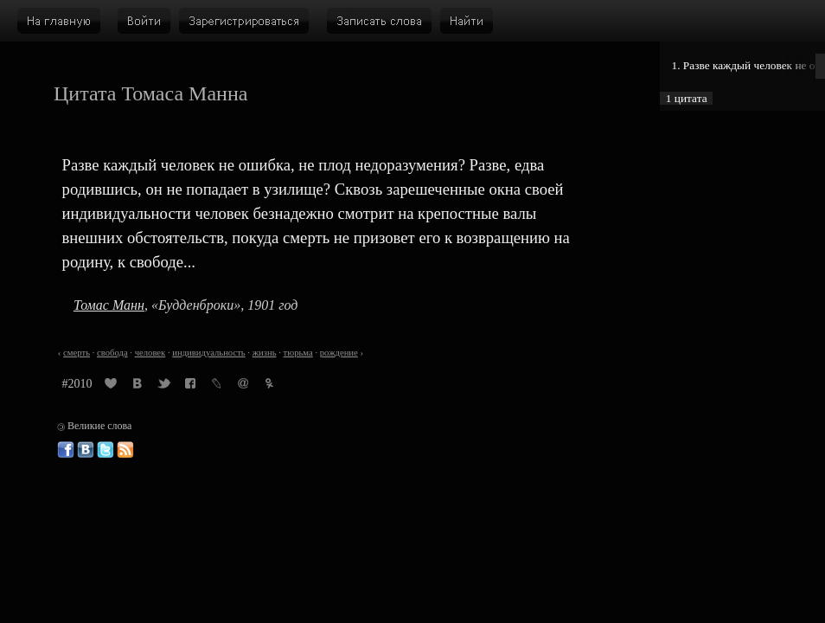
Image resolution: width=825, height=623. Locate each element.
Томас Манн (109, 305)
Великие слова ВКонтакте (85, 450)
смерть (76, 352)
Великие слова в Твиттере (105, 450)
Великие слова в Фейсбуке (65, 450)
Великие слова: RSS (125, 450)
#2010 (77, 383)
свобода (112, 352)
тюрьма (298, 352)
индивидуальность (208, 352)
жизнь (265, 352)
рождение (339, 352)
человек (150, 352)
